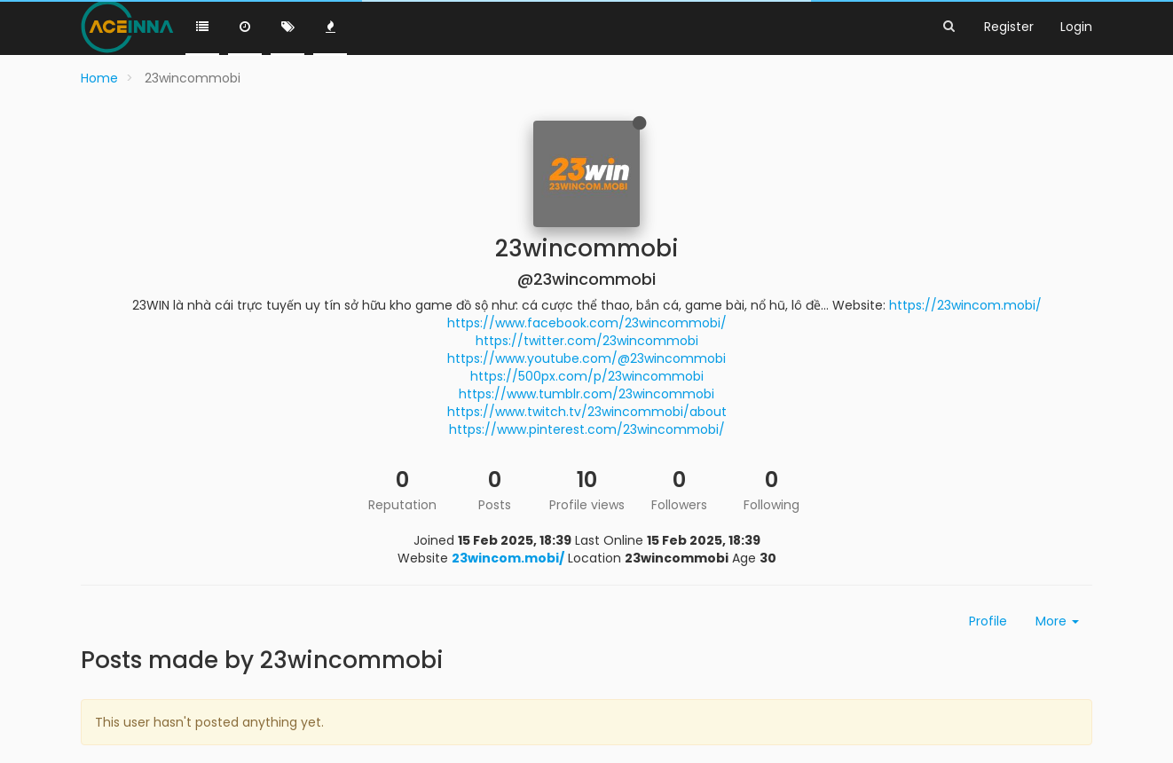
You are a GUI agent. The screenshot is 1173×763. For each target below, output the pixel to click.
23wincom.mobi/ (508, 558)
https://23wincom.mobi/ (965, 305)
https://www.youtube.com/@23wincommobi (586, 358)
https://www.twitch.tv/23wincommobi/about (587, 412)
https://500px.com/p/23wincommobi (587, 376)
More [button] (1057, 621)
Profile (988, 621)
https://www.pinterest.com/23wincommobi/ (587, 429)
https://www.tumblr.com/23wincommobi (586, 394)
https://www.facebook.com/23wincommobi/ (587, 323)
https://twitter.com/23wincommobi (587, 341)
